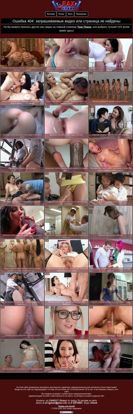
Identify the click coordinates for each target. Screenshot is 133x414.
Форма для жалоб (66, 406)
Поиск (70, 14)
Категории (51, 14)
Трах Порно (84, 27)
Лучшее (61, 14)
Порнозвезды (81, 14)
